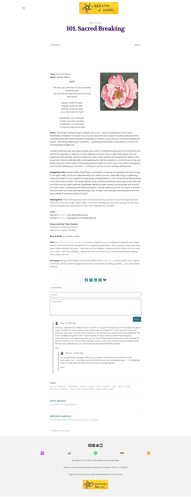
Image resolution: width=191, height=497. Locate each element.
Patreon (62, 218)
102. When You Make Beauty (62, 404)
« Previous (55, 45)
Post (137, 319)
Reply (57, 348)
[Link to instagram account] (93, 445)
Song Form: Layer (104, 389)
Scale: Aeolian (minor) (82, 389)
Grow (92, 386)
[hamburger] (23, 8)
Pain (127, 386)
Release (54, 389)
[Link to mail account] (97, 445)
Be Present (60, 386)
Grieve (83, 386)
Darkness (73, 386)
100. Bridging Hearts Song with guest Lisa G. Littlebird (74, 420)
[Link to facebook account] (88, 445)
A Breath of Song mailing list (70, 242)
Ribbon (64, 389)
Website (62, 215)
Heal (99, 386)
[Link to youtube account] (102, 445)
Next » (138, 45)
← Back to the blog (59, 430)
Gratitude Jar (108, 260)
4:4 (51, 386)
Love (113, 386)
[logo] (99, 8)
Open (121, 386)
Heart (106, 386)
